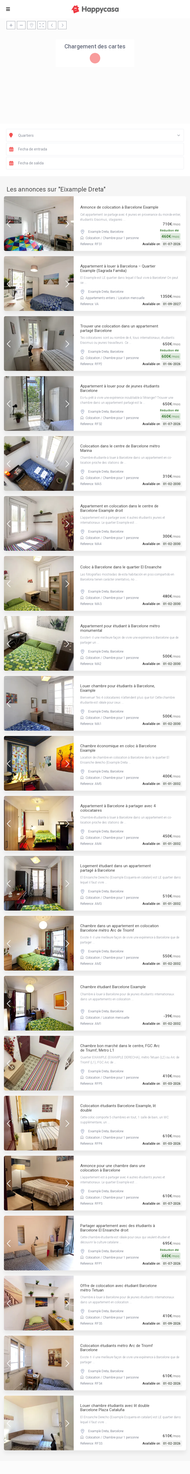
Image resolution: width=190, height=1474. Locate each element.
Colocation (93, 238)
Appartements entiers (100, 298)
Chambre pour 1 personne (121, 238)
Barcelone (116, 232)
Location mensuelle (131, 298)
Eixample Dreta (98, 232)
